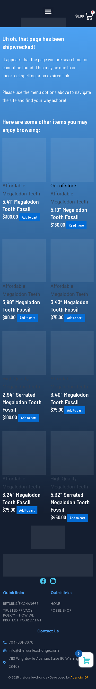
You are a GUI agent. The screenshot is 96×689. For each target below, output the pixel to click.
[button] (48, 12)
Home (56, 603)
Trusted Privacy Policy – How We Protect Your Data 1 (22, 615)
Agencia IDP (79, 677)
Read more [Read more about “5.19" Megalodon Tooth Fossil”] (76, 225)
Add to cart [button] (29, 217)
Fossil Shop (61, 610)
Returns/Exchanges (20, 603)
